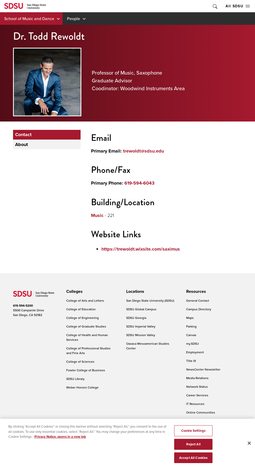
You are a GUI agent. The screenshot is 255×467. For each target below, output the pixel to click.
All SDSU (238, 6)
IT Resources (195, 404)
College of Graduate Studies (86, 326)
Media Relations (197, 378)
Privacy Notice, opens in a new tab (60, 438)
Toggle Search (215, 6)
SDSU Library (75, 379)
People (73, 18)
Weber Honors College (82, 387)
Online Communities (200, 412)
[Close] (249, 445)
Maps (190, 318)
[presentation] (74, 291)
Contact (23, 134)
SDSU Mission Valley (140, 335)
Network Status (197, 386)
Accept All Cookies (193, 459)
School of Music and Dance (29, 18)
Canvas (191, 335)
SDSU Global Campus (141, 309)
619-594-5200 (23, 305)
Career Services (197, 395)
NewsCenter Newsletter (203, 369)
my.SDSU (192, 343)
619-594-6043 (139, 183)
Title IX (191, 361)
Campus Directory (198, 309)
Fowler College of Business (85, 370)
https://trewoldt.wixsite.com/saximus (140, 249)
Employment (195, 352)
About (21, 144)
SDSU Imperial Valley (140, 326)
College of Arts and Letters (85, 300)
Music (97, 215)
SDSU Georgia (136, 318)
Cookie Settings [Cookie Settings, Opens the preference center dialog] (193, 432)
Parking (191, 326)
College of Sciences (80, 361)
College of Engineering (82, 318)
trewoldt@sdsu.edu (143, 151)
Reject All (193, 445)
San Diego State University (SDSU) (150, 300)
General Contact (197, 300)
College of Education (81, 309)
